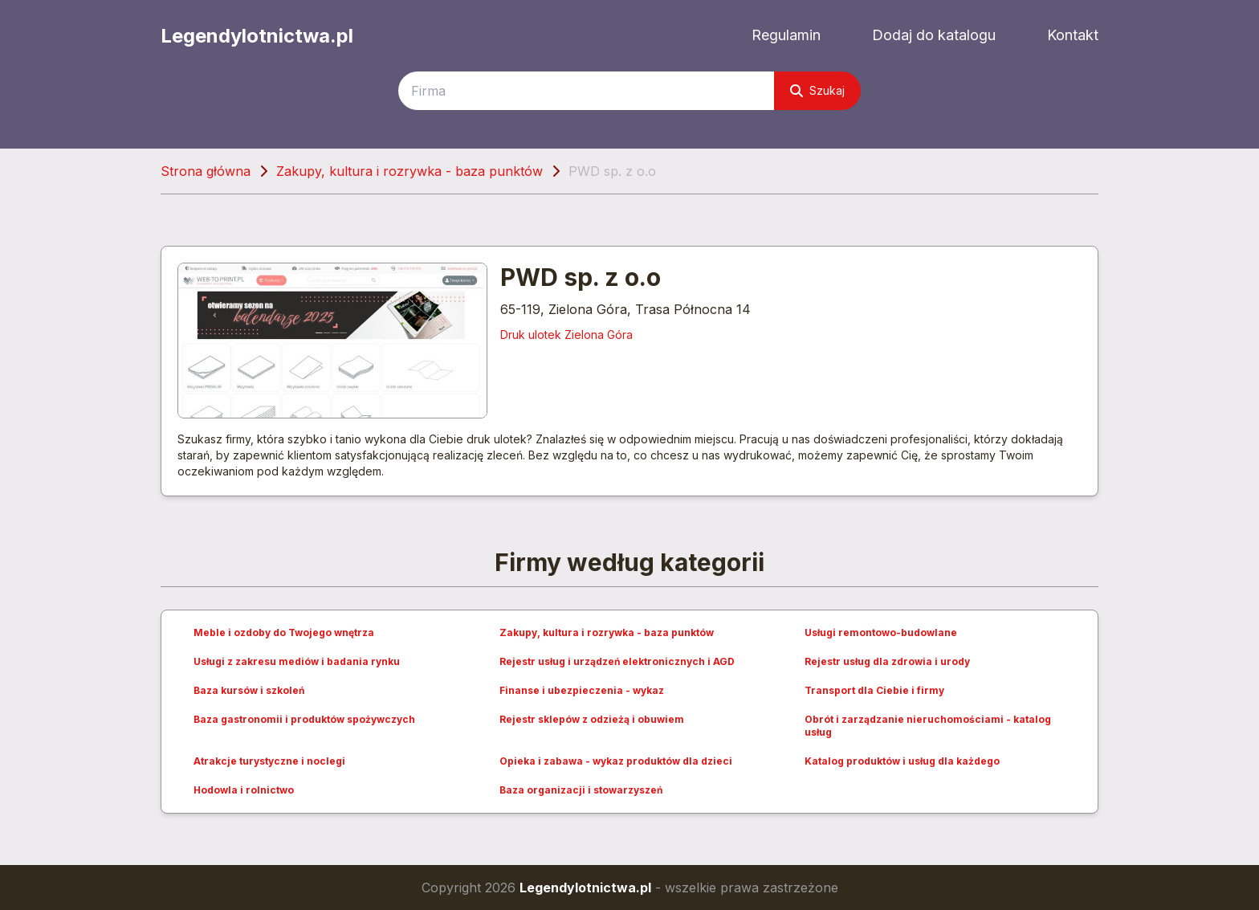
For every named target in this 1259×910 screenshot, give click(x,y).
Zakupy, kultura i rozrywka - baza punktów (409, 171)
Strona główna (206, 171)
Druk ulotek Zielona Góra (566, 334)
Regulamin (786, 35)
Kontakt (1072, 35)
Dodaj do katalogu (934, 35)
